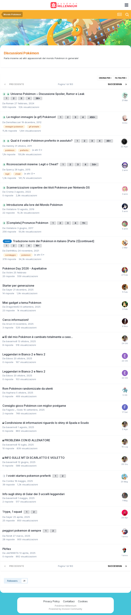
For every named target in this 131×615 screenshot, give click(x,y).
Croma (10, 191)
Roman (10, 103)
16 (37, 245)
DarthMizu (11, 250)
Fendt (9, 535)
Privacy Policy (51, 601)
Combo (10, 481)
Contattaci (69, 601)
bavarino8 (11, 341)
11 (83, 223)
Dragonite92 (13, 306)
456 (92, 117)
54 (94, 164)
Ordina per (105, 78)
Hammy (10, 145)
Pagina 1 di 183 (66, 84)
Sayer (9, 289)
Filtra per (121, 78)
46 (108, 141)
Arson (9, 323)
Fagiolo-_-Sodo (14, 409)
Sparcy (10, 169)
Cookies (83, 601)
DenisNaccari (13, 122)
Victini (9, 272)
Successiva (115, 84)
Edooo (9, 358)
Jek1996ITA (12, 553)
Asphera (10, 392)
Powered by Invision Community (65, 609)
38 (38, 98)
